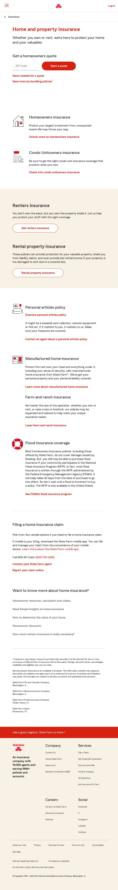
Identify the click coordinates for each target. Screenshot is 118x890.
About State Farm (53, 759)
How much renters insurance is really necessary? (44, 634)
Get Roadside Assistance (90, 759)
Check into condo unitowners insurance (54, 172)
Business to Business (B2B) (57, 772)
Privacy (37, 845)
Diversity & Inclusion (54, 813)
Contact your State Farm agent (32, 564)
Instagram (83, 819)
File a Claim (83, 752)
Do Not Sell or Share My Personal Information (33, 867)
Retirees (49, 819)
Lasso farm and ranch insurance (45, 425)
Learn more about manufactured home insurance (56, 386)
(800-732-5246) (45, 557)
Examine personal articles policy (45, 314)
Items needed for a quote (28, 75)
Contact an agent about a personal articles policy (56, 339)
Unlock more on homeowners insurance (54, 136)
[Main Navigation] (7, 5)
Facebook (82, 807)
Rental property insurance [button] (38, 272)
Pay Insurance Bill (86, 765)
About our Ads (19, 845)
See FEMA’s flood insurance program (48, 494)
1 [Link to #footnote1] (52, 80)
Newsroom (50, 765)
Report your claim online (28, 570)
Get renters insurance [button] (35, 228)
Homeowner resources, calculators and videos (42, 600)
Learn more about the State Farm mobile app (50, 549)
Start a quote (59, 66)
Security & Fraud (56, 845)
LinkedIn (82, 826)
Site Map (17, 852)
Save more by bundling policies (32, 81)
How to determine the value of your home (39, 617)
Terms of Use (78, 845)
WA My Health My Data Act (25, 861)
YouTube (82, 832)
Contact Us (50, 752)
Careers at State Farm (55, 807)
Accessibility (98, 845)
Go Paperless (84, 778)
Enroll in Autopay (86, 772)
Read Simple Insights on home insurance (38, 609)
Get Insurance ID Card (88, 784)
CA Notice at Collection (59, 861)
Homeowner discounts (27, 625)
